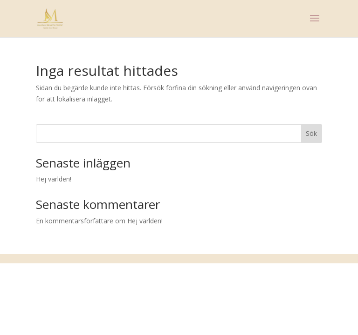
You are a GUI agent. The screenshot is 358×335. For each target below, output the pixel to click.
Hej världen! (53, 178)
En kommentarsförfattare (74, 220)
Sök (311, 133)
